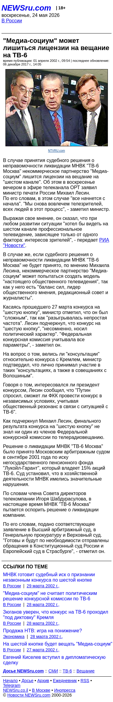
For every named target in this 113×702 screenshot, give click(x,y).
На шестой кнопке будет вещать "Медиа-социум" (57, 643)
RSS (84, 680)
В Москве (41, 690)
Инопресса (65, 690)
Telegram (11, 685)
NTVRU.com (56, 150)
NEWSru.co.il (15, 690)
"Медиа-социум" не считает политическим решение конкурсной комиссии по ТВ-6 (50, 596)
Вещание (86, 671)
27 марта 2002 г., (43, 649)
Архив (43, 680)
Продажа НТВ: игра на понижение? (42, 630)
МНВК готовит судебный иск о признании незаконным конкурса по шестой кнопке (49, 577)
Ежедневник (65, 680)
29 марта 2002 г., (43, 585)
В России (12, 20)
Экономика (13, 636)
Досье (27, 680)
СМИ (53, 671)
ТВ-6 (67, 671)
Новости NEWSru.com (28, 695)
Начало (10, 680)
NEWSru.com (26, 7)
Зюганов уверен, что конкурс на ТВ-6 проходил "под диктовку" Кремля (55, 614)
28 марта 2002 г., (43, 604)
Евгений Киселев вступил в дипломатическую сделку (54, 660)
